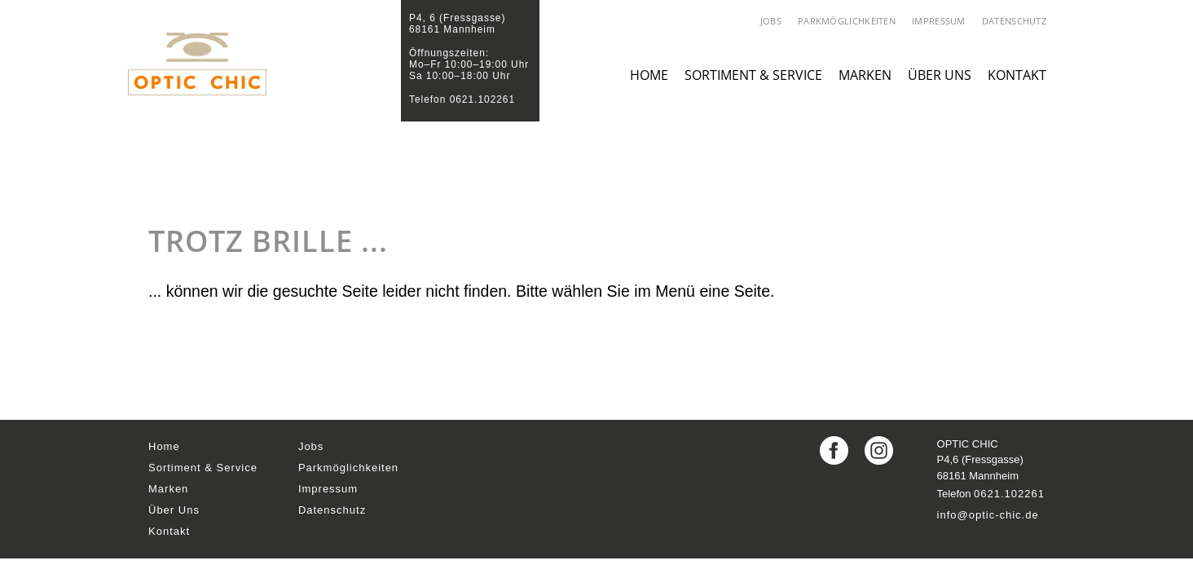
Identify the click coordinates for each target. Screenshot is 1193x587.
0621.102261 (1009, 494)
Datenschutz (1014, 21)
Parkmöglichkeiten (847, 21)
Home (649, 91)
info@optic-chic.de (988, 515)
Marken (865, 91)
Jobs (770, 21)
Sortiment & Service (753, 91)
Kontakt (1017, 91)
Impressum (939, 21)
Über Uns (939, 91)
